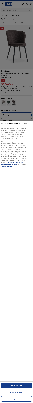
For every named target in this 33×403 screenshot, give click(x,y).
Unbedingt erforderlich (16, 399)
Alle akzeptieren (16, 385)
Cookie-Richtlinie (6, 166)
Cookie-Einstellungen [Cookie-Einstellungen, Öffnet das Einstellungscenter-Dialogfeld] (16, 392)
